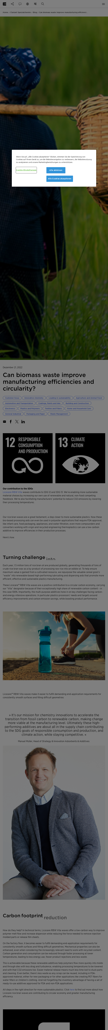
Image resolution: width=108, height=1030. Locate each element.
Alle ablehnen (55, 170)
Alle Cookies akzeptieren (59, 178)
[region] (54, 168)
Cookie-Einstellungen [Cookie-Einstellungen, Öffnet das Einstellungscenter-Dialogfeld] (26, 170)
